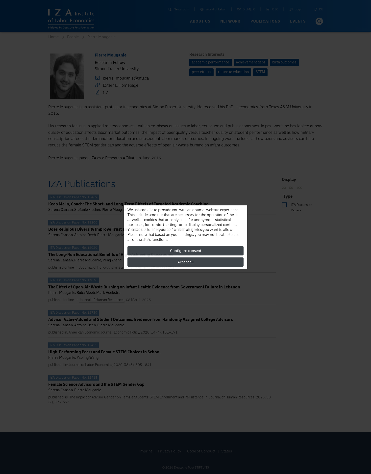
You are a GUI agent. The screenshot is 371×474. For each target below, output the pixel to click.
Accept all (185, 262)
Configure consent (185, 250)
